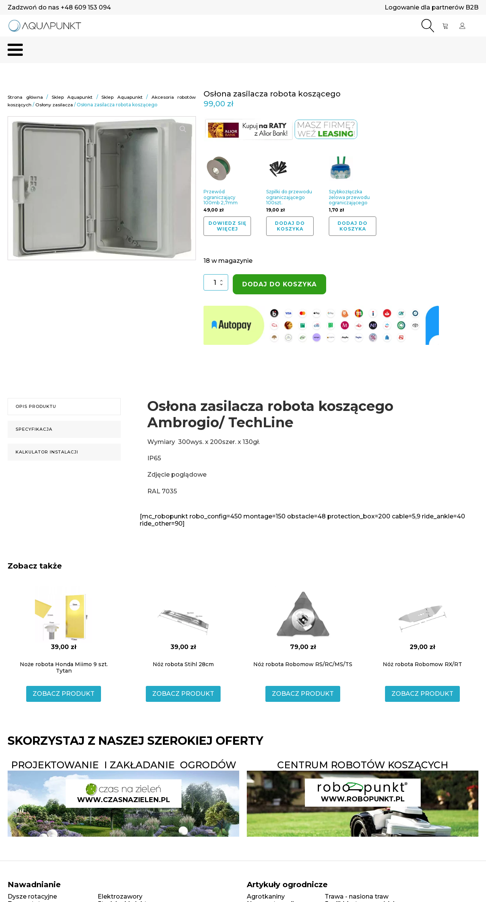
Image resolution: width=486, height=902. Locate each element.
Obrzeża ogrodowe (354, 886)
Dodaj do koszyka (279, 284)
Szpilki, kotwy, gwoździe (361, 879)
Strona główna (26, 97)
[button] (183, 129)
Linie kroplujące (32, 887)
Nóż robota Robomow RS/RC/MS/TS (302, 640)
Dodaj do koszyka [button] (290, 226)
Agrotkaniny (266, 871)
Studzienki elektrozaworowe (142, 879)
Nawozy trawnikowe (278, 879)
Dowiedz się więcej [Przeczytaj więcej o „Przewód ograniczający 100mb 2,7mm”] (227, 226)
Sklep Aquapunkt (72, 97)
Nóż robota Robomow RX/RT (422, 640)
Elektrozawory (120, 871)
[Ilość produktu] (216, 283)
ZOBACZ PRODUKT (64, 669)
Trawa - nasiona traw (356, 871)
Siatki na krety (268, 886)
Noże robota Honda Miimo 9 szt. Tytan (64, 643)
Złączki (108, 886)
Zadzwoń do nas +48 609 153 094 (59, 7)
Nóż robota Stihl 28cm (183, 640)
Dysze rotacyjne (32, 871)
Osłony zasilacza (55, 104)
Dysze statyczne (33, 879)
